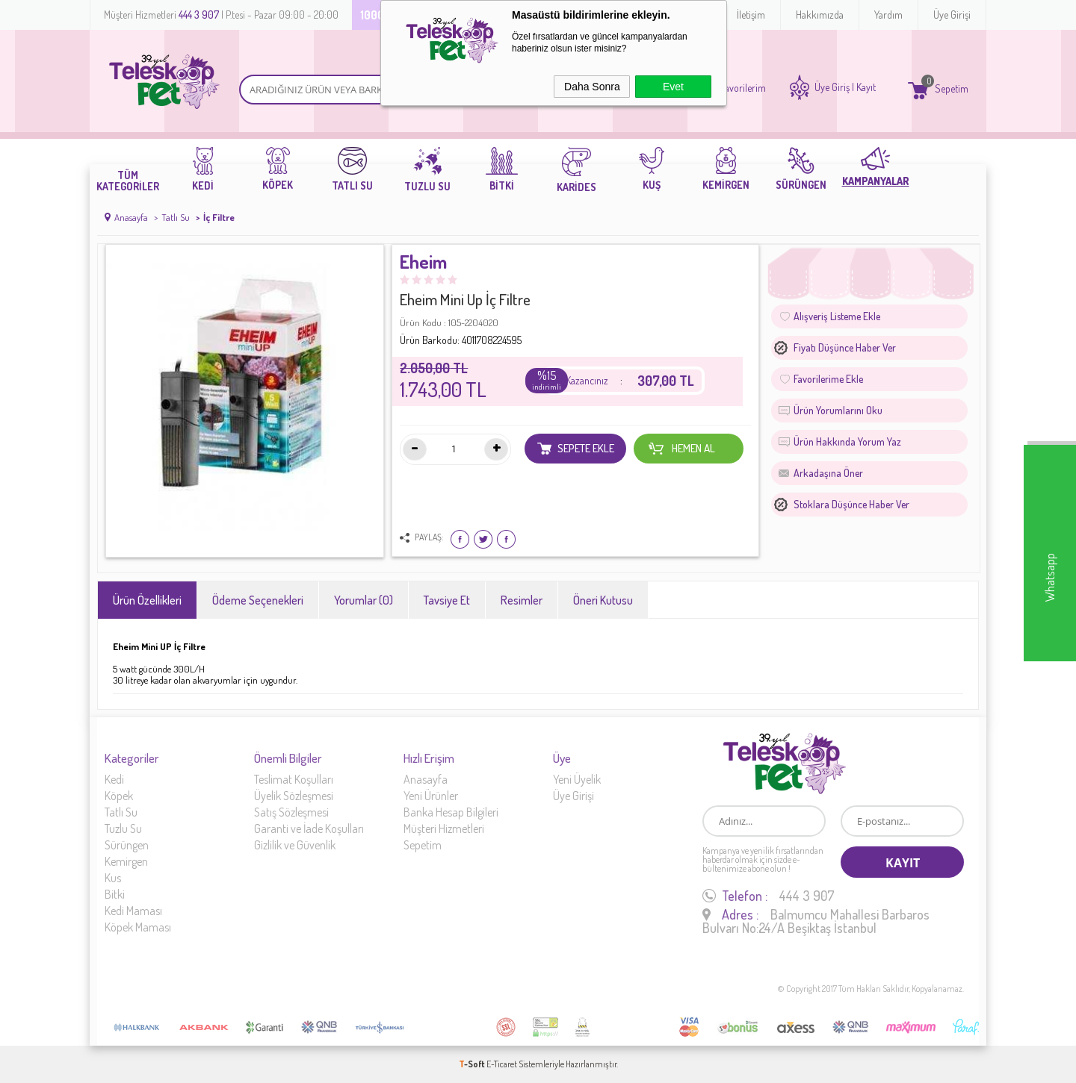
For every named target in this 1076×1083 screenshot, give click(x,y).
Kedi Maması (133, 910)
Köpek (119, 795)
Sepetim (423, 844)
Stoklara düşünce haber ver (851, 504)
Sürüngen (127, 844)
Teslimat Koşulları (293, 779)
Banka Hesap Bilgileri (451, 812)
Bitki (115, 894)
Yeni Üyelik (577, 779)
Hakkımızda (820, 14)
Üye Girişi (952, 14)
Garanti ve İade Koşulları (309, 828)
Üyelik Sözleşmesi (293, 795)
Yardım (888, 14)
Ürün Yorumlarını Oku (838, 410)
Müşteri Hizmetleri (444, 828)
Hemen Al (681, 449)
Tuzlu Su (123, 828)
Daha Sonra (592, 87)
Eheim (423, 262)
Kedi (114, 779)
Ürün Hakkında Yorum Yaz (847, 441)
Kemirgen (126, 861)
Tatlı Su (121, 812)
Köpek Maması (138, 927)
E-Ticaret (501, 1064)
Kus (113, 877)
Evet (673, 87)
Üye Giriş (832, 87)
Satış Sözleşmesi (291, 812)
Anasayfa (426, 779)
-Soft (472, 1064)
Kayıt (866, 87)
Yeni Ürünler (431, 795)
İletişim (751, 14)
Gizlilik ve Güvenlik (295, 844)
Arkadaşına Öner (828, 472)
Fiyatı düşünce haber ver (845, 347)
